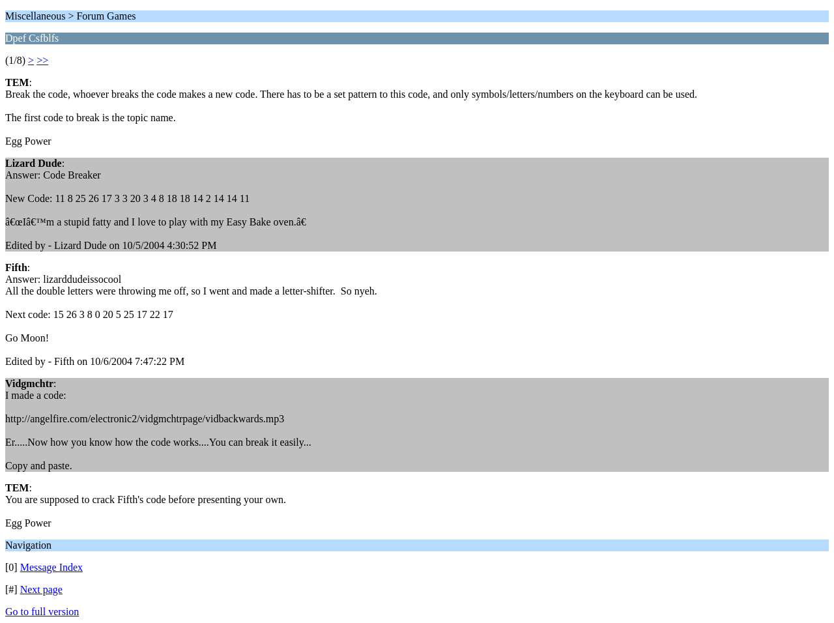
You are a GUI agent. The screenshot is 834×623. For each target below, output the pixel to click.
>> (42, 60)
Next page (41, 589)
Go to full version (42, 611)
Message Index (51, 567)
